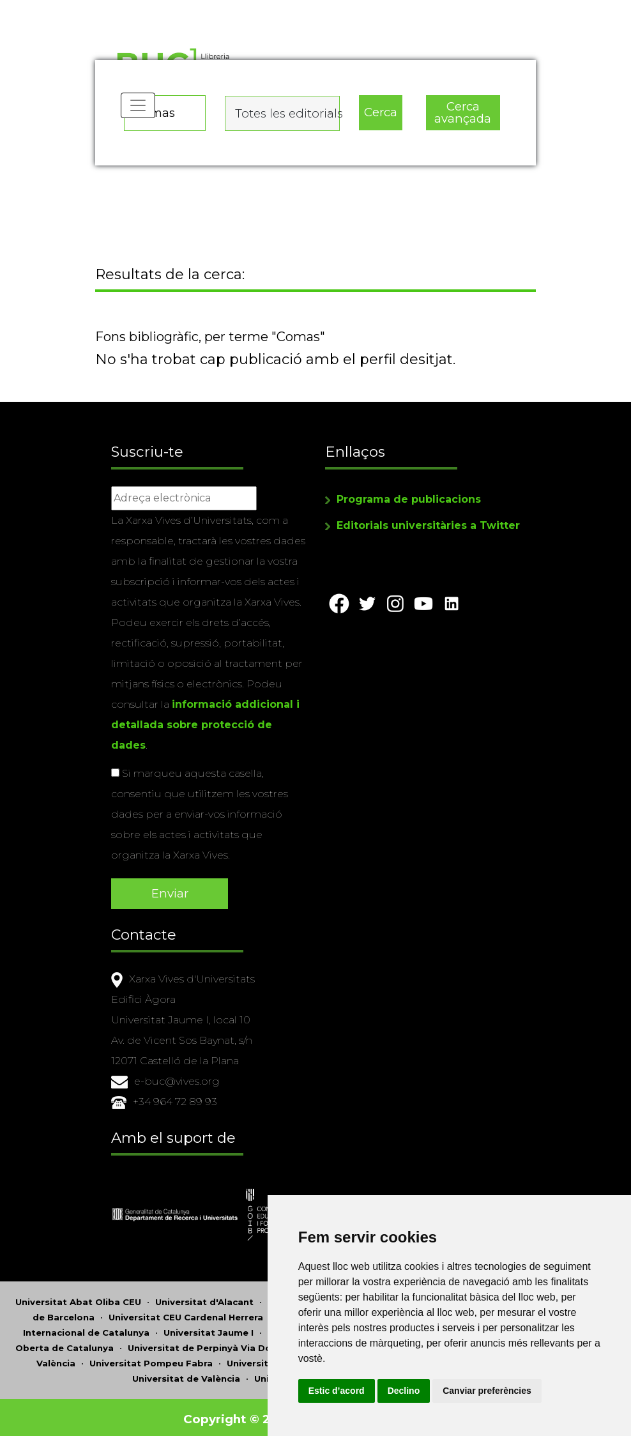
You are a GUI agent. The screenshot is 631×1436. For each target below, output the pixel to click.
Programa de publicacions (409, 501)
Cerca (380, 109)
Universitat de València (186, 1375)
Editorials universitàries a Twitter (428, 527)
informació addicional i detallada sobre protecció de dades (205, 726)
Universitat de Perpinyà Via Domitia (212, 1344)
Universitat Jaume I (208, 1329)
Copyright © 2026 (240, 1415)
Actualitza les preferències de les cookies (116, 9)
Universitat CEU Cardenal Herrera (186, 1313)
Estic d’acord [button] (384, 1391)
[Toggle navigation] (139, 115)
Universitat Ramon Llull (281, 1359)
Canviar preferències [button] (535, 1391)
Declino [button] (452, 1391)
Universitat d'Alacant (204, 1298)
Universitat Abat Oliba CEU (78, 1298)
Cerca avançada (462, 109)
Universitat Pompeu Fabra (151, 1359)
